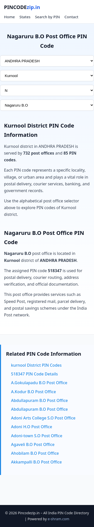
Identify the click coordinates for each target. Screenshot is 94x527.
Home (9, 16)
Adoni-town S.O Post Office (36, 435)
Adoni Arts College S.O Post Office (43, 418)
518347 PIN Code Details (34, 374)
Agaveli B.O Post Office (32, 444)
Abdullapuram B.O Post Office (39, 400)
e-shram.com (58, 518)
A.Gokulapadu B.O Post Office (39, 382)
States (24, 16)
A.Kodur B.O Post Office (33, 391)
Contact (71, 16)
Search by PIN (47, 16)
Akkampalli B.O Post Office (36, 462)
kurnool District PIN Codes (36, 365)
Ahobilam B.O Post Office (35, 453)
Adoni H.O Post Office (31, 426)
